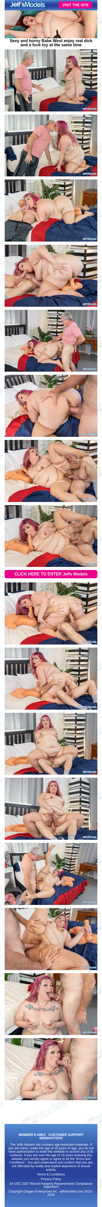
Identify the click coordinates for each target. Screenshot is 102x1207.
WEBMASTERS (51, 1138)
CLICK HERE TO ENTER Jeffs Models (51, 574)
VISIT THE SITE (75, 5)
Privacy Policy (51, 1179)
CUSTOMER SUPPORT (65, 1135)
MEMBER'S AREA (32, 1135)
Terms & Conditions (51, 1174)
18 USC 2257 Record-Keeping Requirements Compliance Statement (51, 1185)
